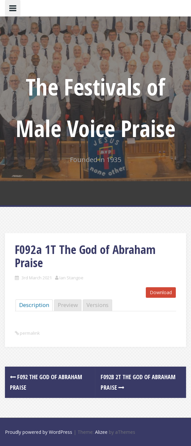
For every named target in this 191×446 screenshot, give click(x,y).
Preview (68, 305)
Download (161, 292)
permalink (29, 333)
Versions (97, 305)
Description (34, 305)
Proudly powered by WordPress (38, 432)
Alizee (101, 432)
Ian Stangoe (71, 278)
